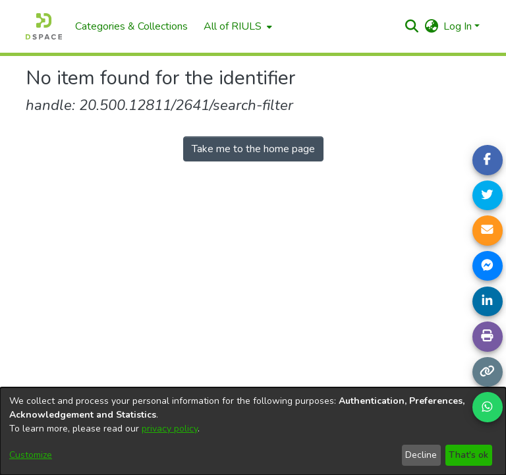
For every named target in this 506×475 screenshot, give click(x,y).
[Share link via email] (487, 230)
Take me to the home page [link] (253, 149)
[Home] (44, 26)
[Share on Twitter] (487, 196)
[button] (411, 26)
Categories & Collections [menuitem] (131, 26)
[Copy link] (487, 372)
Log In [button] (458, 26)
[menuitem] (236, 26)
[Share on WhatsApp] (487, 407)
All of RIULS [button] (233, 26)
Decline (421, 455)
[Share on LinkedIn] (487, 302)
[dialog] (253, 431)
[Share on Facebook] (487, 160)
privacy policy (170, 428)
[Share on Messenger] (487, 266)
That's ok (468, 455)
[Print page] (487, 336)
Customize (30, 455)
